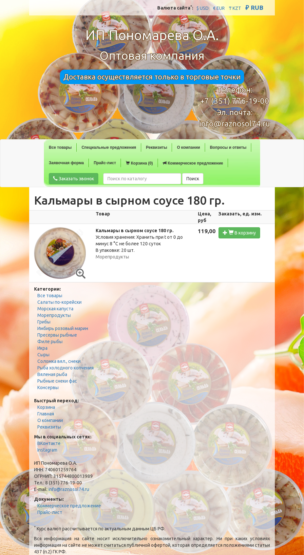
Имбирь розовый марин (62, 328)
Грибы (43, 321)
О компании (188, 147)
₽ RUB (254, 7)
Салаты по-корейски (59, 302)
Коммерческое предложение (193, 163)
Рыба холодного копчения (65, 367)
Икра (42, 348)
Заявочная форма (66, 163)
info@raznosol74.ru (234, 123)
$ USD (203, 8)
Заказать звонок (73, 178)
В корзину (239, 232)
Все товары (60, 147)
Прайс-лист (105, 163)
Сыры (43, 354)
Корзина (46, 407)
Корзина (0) (139, 163)
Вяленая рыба (52, 374)
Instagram (47, 450)
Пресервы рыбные (57, 335)
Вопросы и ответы (228, 147)
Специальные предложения (109, 147)
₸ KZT (235, 8)
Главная (45, 413)
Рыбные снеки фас (57, 381)
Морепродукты (54, 315)
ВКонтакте (49, 443)
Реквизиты (156, 147)
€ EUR (219, 8)
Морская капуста (55, 308)
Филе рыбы (50, 341)
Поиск (192, 178)
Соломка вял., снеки (59, 361)
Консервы (48, 387)
